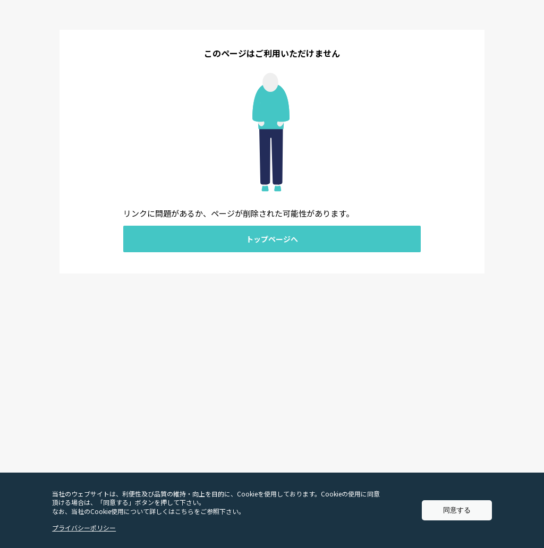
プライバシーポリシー (84, 527)
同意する (457, 510)
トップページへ (272, 239)
